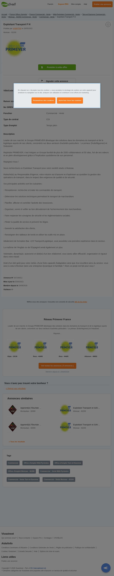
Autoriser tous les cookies (70, 100)
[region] (57, 95)
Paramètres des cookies (43, 100)
